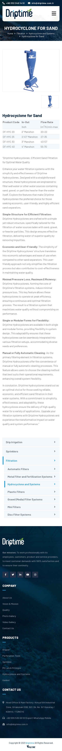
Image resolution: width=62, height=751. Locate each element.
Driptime (30, 743)
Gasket (6, 680)
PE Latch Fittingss (11, 668)
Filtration (21, 33)
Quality (6, 610)
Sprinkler (7, 662)
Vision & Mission (10, 604)
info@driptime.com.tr (41, 3)
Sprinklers (12, 451)
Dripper (6, 650)
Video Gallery (9, 622)
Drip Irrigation (14, 442)
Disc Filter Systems (19, 514)
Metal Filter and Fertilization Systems (30, 476)
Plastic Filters (16, 491)
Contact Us (8, 628)
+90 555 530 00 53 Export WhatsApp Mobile (28, 718)
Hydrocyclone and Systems (42, 33)
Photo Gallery (9, 616)
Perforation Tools (11, 656)
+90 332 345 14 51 (13, 3)
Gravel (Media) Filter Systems (25, 499)
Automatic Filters (18, 469)
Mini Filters (14, 506)
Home (10, 33)
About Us (7, 598)
